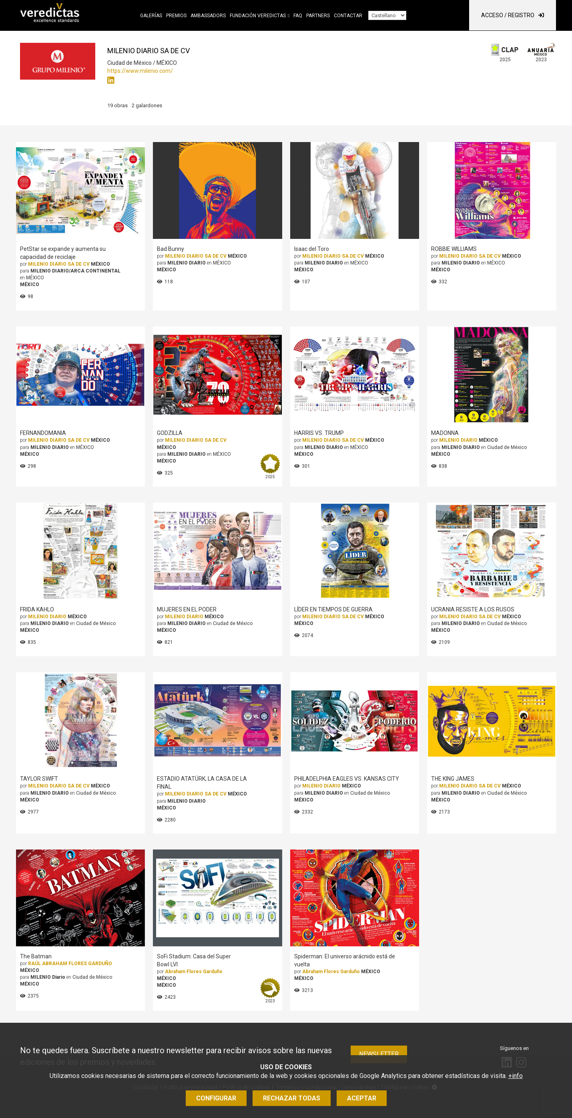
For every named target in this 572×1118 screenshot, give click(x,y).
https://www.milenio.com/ (140, 71)
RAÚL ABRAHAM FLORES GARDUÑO (70, 963)
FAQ (297, 15)
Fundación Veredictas (258, 15)
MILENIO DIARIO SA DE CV (59, 264)
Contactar (348, 15)
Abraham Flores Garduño (194, 971)
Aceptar (361, 1098)
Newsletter (379, 1054)
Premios (176, 15)
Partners (318, 15)
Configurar (216, 1098)
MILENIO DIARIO (458, 440)
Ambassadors (208, 15)
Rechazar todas (291, 1098)
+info (515, 1076)
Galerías (151, 15)
